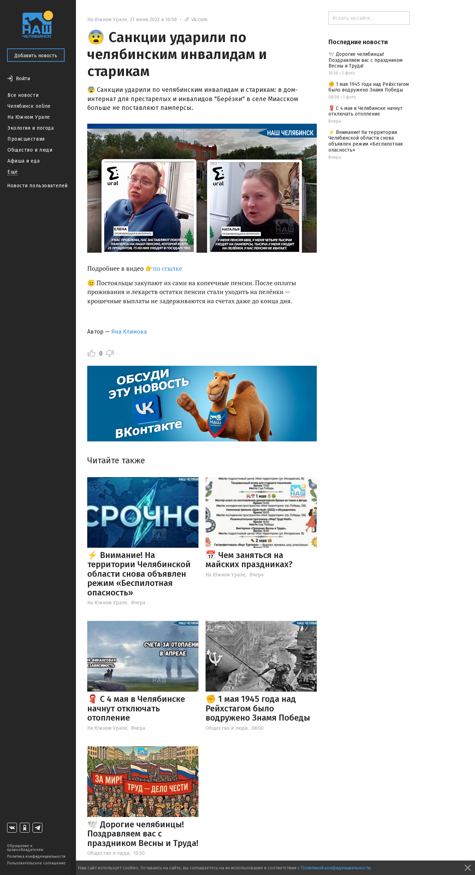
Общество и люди (29, 150)
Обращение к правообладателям (25, 848)
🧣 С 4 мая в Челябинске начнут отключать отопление (136, 708)
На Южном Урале (28, 117)
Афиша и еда (23, 161)
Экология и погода (30, 128)
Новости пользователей (37, 186)
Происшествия (26, 139)
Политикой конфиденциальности (335, 867)
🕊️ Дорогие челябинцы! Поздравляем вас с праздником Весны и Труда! (142, 834)
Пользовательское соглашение (36, 863)
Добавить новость (35, 56)
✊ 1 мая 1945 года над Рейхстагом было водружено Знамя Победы (258, 708)
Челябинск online (29, 106)
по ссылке (168, 268)
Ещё (12, 172)
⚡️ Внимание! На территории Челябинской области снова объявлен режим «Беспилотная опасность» (139, 574)
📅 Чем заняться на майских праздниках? (249, 559)
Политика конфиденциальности (36, 856)
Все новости (22, 95)
